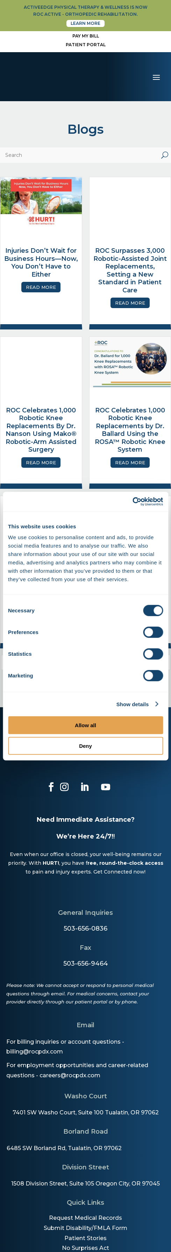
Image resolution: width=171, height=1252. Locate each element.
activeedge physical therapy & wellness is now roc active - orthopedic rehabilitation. (86, 11)
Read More (41, 287)
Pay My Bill (85, 36)
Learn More (85, 23)
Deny (85, 746)
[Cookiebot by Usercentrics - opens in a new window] (132, 501)
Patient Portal (86, 44)
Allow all (85, 725)
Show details (132, 704)
